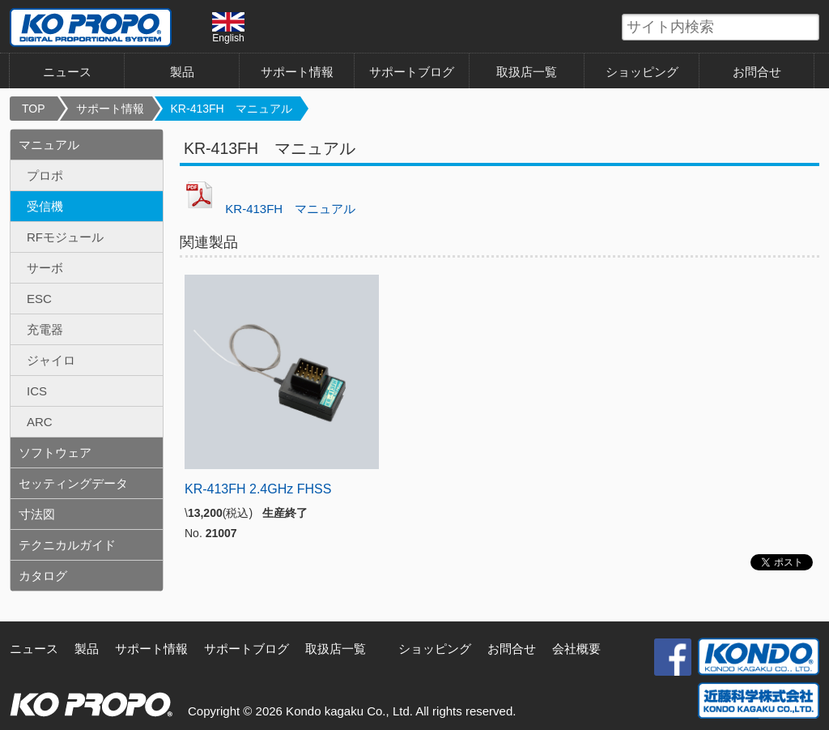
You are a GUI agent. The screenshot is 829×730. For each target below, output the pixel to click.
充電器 (45, 329)
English (228, 27)
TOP (33, 108)
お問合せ (757, 72)
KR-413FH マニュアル (231, 108)
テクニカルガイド (67, 545)
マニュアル (49, 145)
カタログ (43, 576)
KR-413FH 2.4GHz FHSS (258, 489)
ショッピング (642, 72)
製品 (182, 72)
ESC (39, 298)
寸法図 (37, 514)
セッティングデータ (73, 483)
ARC (40, 422)
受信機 (45, 206)
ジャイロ (51, 360)
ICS (37, 391)
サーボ (45, 268)
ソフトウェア (55, 452)
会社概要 (576, 648)
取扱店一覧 (526, 72)
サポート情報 (297, 72)
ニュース (67, 72)
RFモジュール (65, 237)
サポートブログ (411, 72)
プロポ (45, 175)
